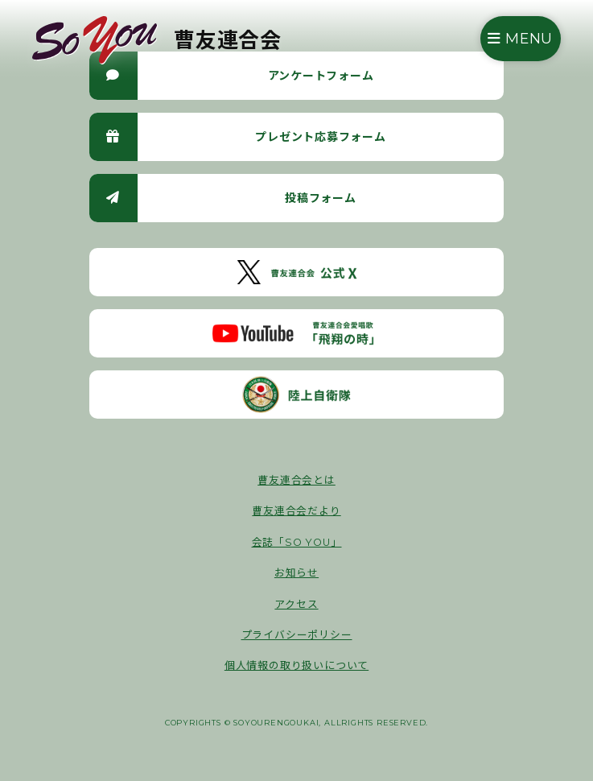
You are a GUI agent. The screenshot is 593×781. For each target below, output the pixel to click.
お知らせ (296, 573)
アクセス (296, 604)
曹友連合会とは (296, 480)
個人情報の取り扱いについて (296, 665)
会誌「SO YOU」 (297, 542)
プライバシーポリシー (296, 635)
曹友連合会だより (296, 511)
